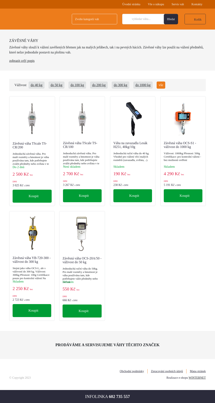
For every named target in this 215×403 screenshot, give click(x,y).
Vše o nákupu (156, 4)
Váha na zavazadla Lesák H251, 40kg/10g (130, 145)
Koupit (33, 196)
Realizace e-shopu (177, 377)
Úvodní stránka (131, 4)
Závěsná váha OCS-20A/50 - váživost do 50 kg (82, 260)
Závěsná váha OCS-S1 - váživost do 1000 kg (180, 145)
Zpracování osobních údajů (167, 371)
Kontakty (196, 4)
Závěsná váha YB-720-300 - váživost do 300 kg (32, 259)
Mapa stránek (198, 371)
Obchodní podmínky (132, 371)
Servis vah (178, 4)
